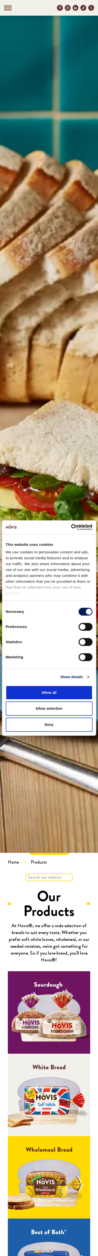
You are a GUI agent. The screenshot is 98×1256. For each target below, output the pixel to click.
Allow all (49, 692)
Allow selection (49, 708)
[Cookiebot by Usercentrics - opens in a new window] (71, 527)
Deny (49, 724)
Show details (71, 677)
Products (39, 862)
